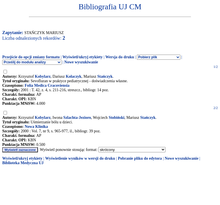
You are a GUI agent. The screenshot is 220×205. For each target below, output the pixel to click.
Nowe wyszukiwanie (81, 62)
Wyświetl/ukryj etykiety (82, 57)
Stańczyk (104, 76)
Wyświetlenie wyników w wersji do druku (80, 158)
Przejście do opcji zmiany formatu (31, 57)
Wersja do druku (119, 57)
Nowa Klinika (36, 126)
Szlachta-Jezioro (77, 117)
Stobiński (116, 117)
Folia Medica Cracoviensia (47, 85)
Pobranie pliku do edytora (140, 158)
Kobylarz (43, 76)
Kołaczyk (73, 76)
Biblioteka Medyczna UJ (23, 163)
